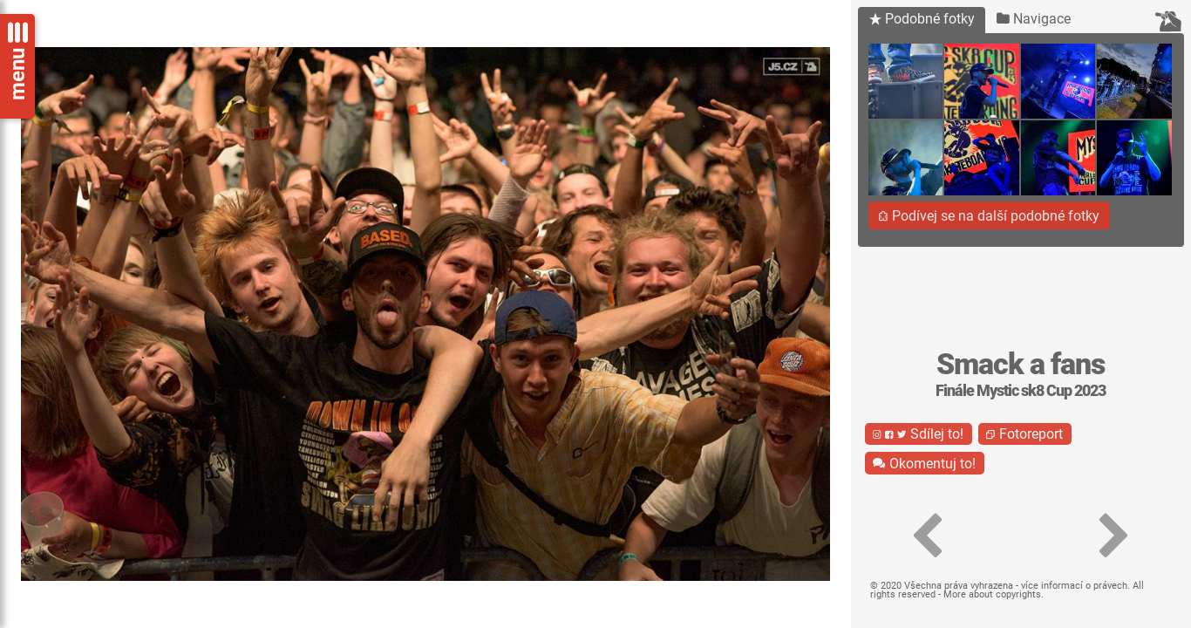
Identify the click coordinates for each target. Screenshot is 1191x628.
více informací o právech (1074, 585)
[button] (927, 536)
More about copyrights (992, 594)
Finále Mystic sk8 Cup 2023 (1021, 390)
